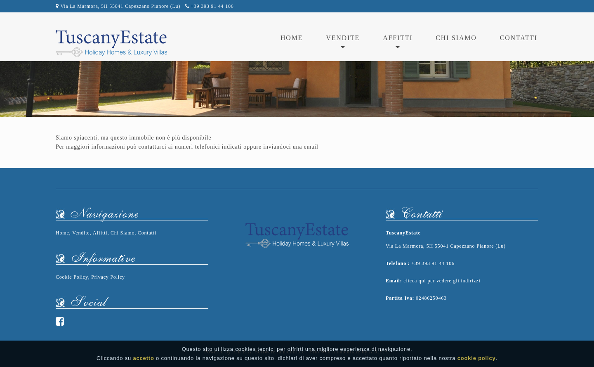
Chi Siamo (456, 37)
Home (291, 37)
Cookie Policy (72, 277)
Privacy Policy (108, 277)
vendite (343, 37)
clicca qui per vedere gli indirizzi (441, 281)
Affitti (100, 233)
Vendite (81, 233)
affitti (397, 37)
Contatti (518, 37)
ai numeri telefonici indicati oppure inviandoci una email (243, 147)
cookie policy (476, 358)
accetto (143, 358)
